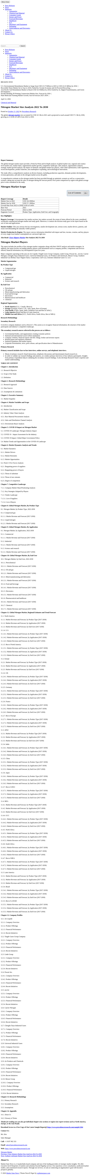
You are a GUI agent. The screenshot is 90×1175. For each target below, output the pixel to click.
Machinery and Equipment (18, 24)
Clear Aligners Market (17, 237)
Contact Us (9, 32)
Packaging (12, 26)
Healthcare (12, 21)
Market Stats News (12, 1173)
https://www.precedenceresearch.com (17, 1148)
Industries (8, 9)
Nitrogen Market (6, 1152)
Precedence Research (29, 111)
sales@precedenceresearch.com (16, 1145)
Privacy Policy (10, 34)
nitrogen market (14, 115)
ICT (10, 22)
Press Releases (10, 5)
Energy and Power (15, 17)
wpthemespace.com (43, 1173)
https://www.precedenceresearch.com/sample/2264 (65, 1127)
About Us (8, 30)
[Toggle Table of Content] (84, 193)
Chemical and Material (17, 13)
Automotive (13, 11)
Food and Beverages (16, 19)
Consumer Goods (15, 15)
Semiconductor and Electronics (19, 28)
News (7, 7)
